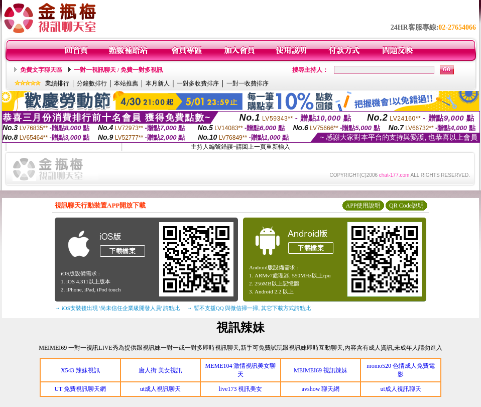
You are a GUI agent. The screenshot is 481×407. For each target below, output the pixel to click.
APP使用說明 (363, 205)
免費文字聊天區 (41, 69)
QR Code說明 (406, 205)
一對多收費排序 (198, 83)
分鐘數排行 (92, 83)
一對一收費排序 (247, 83)
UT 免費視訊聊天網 (80, 388)
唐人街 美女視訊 (160, 370)
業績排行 (57, 83)
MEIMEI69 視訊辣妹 (320, 370)
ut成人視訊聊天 (160, 388)
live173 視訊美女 (240, 388)
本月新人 (158, 83)
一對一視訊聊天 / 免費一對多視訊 (118, 69)
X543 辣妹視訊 (80, 370)
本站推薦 (126, 83)
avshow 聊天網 (321, 388)
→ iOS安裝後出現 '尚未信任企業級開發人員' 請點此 (117, 308)
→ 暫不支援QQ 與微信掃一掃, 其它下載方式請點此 (249, 308)
